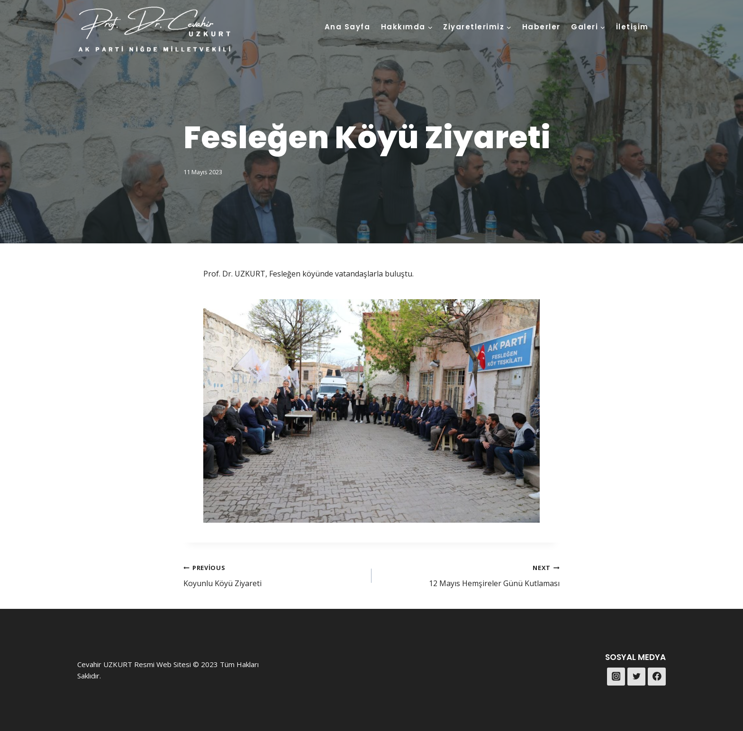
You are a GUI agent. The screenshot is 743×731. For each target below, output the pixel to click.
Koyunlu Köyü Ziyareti (273, 575)
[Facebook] (657, 677)
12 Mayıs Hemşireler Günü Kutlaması (469, 575)
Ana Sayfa (348, 27)
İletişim (632, 27)
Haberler (541, 27)
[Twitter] (636, 677)
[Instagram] (616, 677)
